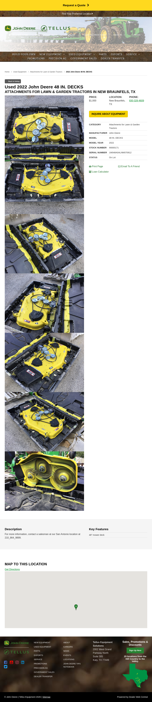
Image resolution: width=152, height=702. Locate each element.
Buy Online (69, 35)
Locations (68, 659)
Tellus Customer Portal (94, 35)
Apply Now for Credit (46, 35)
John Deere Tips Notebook (72, 665)
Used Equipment (82, 54)
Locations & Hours (18, 35)
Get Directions (12, 569)
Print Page (96, 166)
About (66, 642)
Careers (136, 35)
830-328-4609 (136, 100)
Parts (103, 54)
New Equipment (52, 54)
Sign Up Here (135, 650)
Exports (116, 54)
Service (133, 54)
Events (67, 655)
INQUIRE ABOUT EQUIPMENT (108, 114)
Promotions (36, 58)
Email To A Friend (129, 166)
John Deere (20, 28)
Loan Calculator (99, 171)
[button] (76, 607)
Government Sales (84, 58)
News (66, 651)
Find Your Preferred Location (77, 13)
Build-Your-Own (23, 54)
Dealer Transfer (113, 58)
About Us (119, 35)
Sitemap (46, 697)
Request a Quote (76, 5)
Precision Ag (57, 58)
